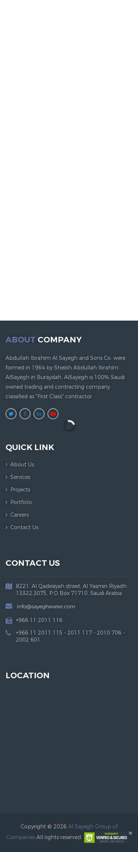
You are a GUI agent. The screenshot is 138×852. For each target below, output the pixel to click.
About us (22, 464)
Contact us (24, 527)
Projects (20, 489)
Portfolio (21, 502)
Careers (19, 514)
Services (20, 477)
